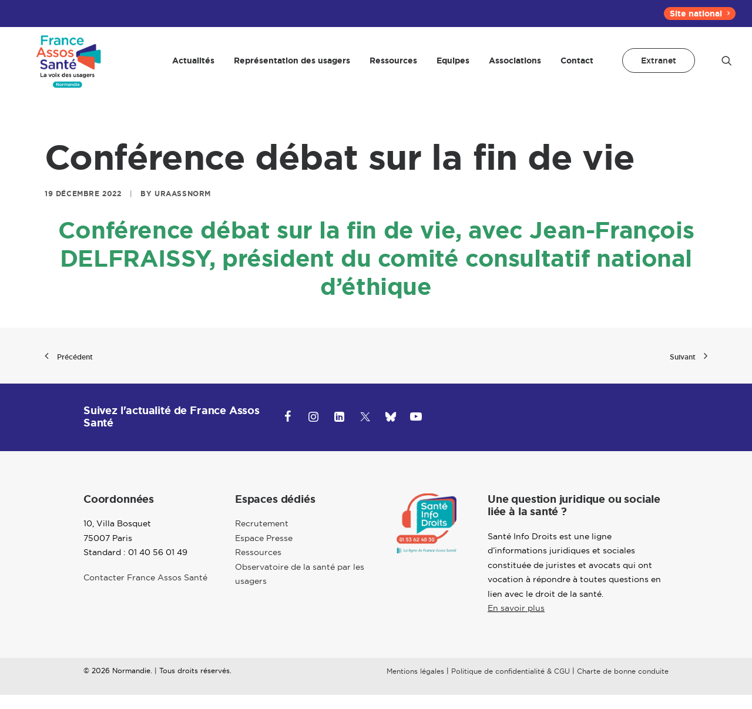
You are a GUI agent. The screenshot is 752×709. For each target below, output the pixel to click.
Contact (576, 67)
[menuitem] (699, 13)
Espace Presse (264, 552)
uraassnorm (183, 208)
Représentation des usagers (292, 67)
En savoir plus (516, 622)
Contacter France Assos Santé (145, 591)
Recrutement (261, 538)
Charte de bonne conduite (623, 685)
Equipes (453, 67)
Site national (700, 13)
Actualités (193, 67)
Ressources (393, 67)
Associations (515, 67)
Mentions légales (415, 685)
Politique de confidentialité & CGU (510, 685)
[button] (726, 67)
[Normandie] (66, 67)
